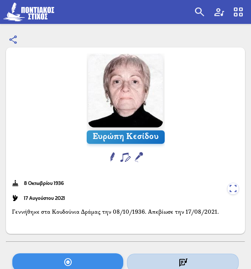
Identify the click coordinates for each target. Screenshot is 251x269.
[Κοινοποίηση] (13, 40)
